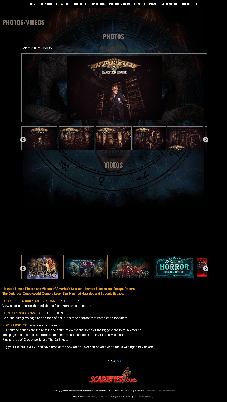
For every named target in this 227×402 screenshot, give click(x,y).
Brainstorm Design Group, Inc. (95, 396)
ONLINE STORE (168, 4)
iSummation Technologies (144, 396)
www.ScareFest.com (42, 325)
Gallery (47, 47)
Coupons (150, 4)
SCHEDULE (80, 4)
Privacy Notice (168, 390)
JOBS (137, 4)
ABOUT (65, 4)
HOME (33, 4)
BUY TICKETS (49, 4)
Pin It (119, 361)
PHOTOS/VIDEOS (119, 4)
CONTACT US (189, 4)
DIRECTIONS (97, 4)
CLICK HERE (72, 301)
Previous (21, 138)
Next (204, 138)
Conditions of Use (153, 390)
